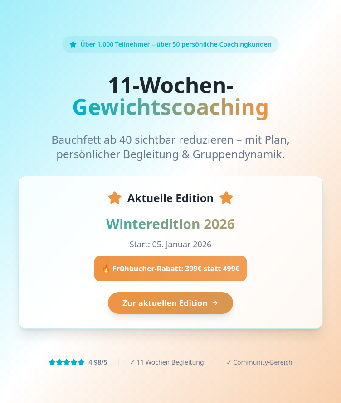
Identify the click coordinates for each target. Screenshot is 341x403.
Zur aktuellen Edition (170, 302)
